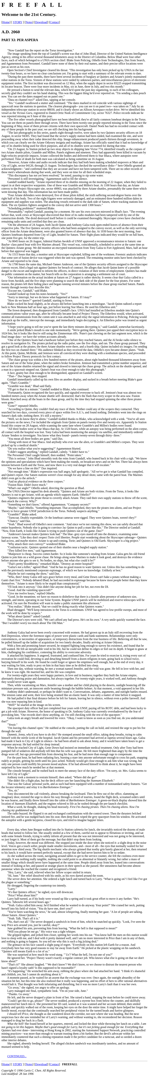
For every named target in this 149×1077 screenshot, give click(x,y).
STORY (17, 22)
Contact (54, 22)
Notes (29, 22)
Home (5, 22)
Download (41, 22)
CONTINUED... (16, 1056)
